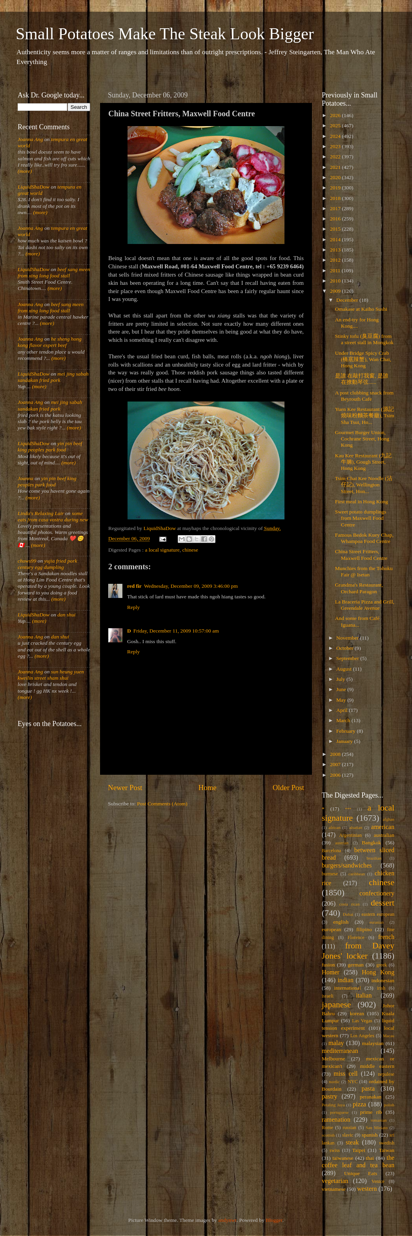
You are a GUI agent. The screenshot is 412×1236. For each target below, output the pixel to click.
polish (389, 1104)
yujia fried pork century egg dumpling (47, 564)
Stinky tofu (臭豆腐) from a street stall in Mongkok (364, 339)
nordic (334, 1081)
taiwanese (342, 1158)
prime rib (371, 1112)
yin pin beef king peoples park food (50, 446)
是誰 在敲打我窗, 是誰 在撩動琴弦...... (361, 379)
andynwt (227, 1220)
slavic (347, 1135)
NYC (353, 1081)
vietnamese (334, 1189)
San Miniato (376, 1127)
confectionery (376, 893)
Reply (133, 607)
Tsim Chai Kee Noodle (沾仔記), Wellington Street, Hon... (363, 484)
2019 (336, 188)
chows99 (27, 561)
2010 (336, 281)
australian (384, 835)
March (344, 720)
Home (208, 787)
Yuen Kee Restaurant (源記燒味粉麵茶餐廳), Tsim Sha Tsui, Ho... (364, 415)
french (386, 937)
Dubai (348, 914)
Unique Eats (360, 1173)
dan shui (66, 615)
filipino (364, 929)
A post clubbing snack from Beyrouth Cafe (364, 396)
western (367, 1188)
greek (381, 965)
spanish (370, 1135)
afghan (388, 819)
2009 (336, 291)
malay (336, 1043)
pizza (359, 1104)
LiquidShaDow (33, 187)
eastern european (377, 914)
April (342, 710)
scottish (328, 1135)
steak (352, 1142)
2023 (336, 146)
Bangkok (371, 842)
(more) (25, 171)
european (331, 929)
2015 (336, 229)
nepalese (386, 1074)
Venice (378, 1181)
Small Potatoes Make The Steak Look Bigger (165, 34)
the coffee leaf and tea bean (358, 1161)
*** (348, 809)
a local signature (162, 550)
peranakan (370, 1097)
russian (349, 1127)
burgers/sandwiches (347, 865)
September (348, 658)
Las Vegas (362, 1020)
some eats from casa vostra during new (53, 516)
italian (364, 995)
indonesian (383, 980)
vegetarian (335, 1181)
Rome (327, 1127)
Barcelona (331, 850)
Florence (356, 937)
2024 (336, 136)
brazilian (373, 858)
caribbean (356, 873)
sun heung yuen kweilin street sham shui (51, 675)
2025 (336, 125)
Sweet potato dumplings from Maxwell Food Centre (360, 518)
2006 (336, 775)
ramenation (336, 1119)
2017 (336, 208)
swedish (386, 1143)
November (348, 638)
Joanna (25, 478)
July (341, 679)
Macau (388, 1035)
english (340, 922)
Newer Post (125, 787)
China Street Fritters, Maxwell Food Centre (361, 554)
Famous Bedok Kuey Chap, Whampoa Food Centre (364, 538)
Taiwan (386, 1150)
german (355, 965)
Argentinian (350, 835)
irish (381, 988)
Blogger (274, 1220)
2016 (336, 219)
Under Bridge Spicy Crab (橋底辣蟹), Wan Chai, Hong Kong (363, 359)
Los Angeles (362, 1035)
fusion (328, 965)
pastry (329, 1096)
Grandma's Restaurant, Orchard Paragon (359, 588)
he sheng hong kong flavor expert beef (50, 342)
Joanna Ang (30, 139)
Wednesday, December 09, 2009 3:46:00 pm (191, 586)
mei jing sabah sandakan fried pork (53, 377)
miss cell (345, 1073)
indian (345, 980)
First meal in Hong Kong (361, 501)
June (341, 689)
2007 (336, 764)
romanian (379, 1120)
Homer (330, 972)
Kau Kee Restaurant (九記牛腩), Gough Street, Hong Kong (363, 462)
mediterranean (340, 1050)
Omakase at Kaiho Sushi (361, 309)
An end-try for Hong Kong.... (357, 323)
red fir (134, 586)
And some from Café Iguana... (357, 621)
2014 (336, 239)
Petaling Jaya (333, 1104)
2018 (336, 198)
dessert (382, 903)
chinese (190, 550)
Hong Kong (378, 972)
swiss (335, 1150)
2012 (336, 260)
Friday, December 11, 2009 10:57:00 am (176, 631)
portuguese (339, 1112)
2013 (336, 250)
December (347, 300)
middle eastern (377, 1066)
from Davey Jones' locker (358, 951)
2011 (336, 270)
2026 (336, 115)
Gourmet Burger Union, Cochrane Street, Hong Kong (362, 438)
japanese (336, 1004)
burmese (330, 874)
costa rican (349, 904)
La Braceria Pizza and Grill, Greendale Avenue (364, 605)
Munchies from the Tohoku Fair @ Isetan (364, 571)
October (345, 648)
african (335, 827)
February (346, 731)
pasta (368, 1088)
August (344, 669)
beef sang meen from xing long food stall (54, 272)
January (345, 741)
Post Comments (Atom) (162, 804)
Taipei (359, 1150)
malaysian (373, 1043)
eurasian (377, 922)
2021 (336, 167)
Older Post (288, 787)
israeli (328, 996)
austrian (341, 842)
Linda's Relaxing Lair (41, 513)
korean (357, 1013)
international (347, 988)
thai (370, 1158)
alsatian (355, 827)
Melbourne (333, 1059)
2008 (336, 754)
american (382, 827)
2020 (336, 177)
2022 (336, 157)
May (341, 700)
